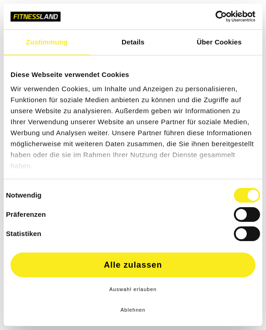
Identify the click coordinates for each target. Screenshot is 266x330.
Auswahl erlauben (132, 289)
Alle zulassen (133, 265)
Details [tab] (133, 42)
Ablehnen (133, 310)
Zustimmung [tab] (47, 42)
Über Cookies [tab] (219, 42)
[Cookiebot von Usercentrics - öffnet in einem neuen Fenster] (215, 16)
